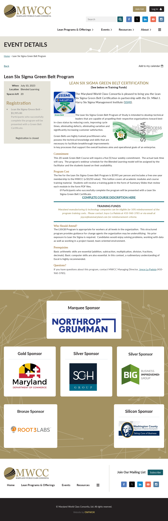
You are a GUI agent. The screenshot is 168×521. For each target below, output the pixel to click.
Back (6, 65)
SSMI (128, 102)
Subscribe (155, 472)
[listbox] (151, 66)
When (15, 85)
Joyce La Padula (148, 269)
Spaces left (13, 93)
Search (120, 19)
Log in (155, 8)
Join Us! (139, 8)
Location (14, 89)
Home (7, 56)
